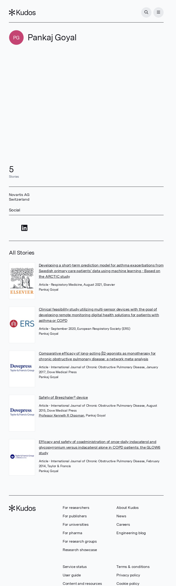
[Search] (146, 12)
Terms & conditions (132, 566)
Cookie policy (127, 583)
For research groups (80, 541)
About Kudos (127, 507)
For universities (76, 524)
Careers (123, 524)
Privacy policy (128, 575)
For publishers (75, 516)
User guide (72, 575)
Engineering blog (131, 533)
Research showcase (80, 550)
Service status (75, 566)
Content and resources (82, 583)
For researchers (76, 507)
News (121, 516)
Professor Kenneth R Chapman (61, 415)
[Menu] (158, 12)
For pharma (72, 533)
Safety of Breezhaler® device (63, 397)
